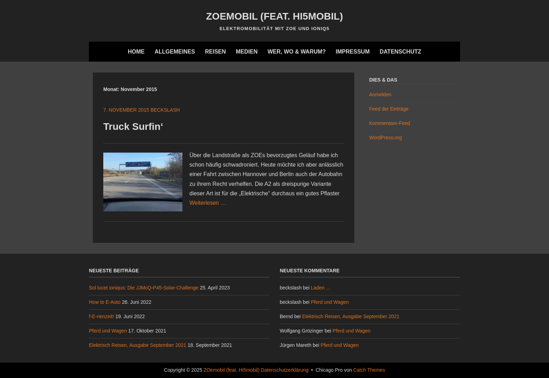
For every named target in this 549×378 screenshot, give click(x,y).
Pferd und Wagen (108, 331)
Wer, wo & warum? (296, 52)
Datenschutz (400, 52)
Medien (246, 52)
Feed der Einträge (388, 109)
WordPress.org (385, 137)
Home (136, 52)
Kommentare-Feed (389, 123)
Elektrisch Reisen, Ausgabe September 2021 (137, 345)
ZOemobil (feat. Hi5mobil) (274, 16)
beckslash (165, 110)
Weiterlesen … (207, 203)
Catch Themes (369, 370)
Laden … (321, 287)
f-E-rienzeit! (101, 316)
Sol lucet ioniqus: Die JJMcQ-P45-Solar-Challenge (144, 287)
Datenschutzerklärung (284, 370)
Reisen (215, 52)
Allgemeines (174, 52)
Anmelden (380, 94)
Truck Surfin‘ (133, 126)
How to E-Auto (104, 302)
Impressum (353, 52)
